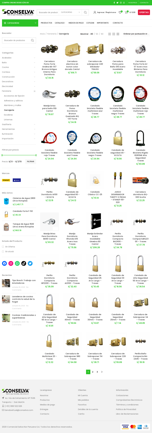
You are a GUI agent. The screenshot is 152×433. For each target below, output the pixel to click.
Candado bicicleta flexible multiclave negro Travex (118, 110)
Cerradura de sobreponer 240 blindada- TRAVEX (95, 65)
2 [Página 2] (92, 372)
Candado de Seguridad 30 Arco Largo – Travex (117, 279)
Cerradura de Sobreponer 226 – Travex (118, 356)
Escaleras (8, 114)
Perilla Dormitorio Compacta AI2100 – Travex (72, 279)
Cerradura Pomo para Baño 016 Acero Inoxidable (117, 65)
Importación (8, 138)
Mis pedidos (83, 400)
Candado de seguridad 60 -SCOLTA (72, 194)
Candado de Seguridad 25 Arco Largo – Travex (94, 279)
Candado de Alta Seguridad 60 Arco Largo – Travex (49, 318)
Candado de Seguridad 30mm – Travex (95, 317)
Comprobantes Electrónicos (129, 400)
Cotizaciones (122, 395)
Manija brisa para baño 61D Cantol (49, 108)
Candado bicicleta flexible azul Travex (72, 153)
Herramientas (8, 129)
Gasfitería (6, 124)
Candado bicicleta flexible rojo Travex (49, 153)
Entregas (44, 409)
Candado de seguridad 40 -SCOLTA (117, 153)
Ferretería (6, 91)
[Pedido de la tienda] (136, 34)
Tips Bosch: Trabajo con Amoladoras (24, 281)
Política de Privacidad (126, 409)
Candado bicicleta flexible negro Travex (95, 153)
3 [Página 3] (97, 372)
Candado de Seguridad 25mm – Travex (117, 317)
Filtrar (30, 162)
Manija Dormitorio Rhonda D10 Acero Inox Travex (72, 239)
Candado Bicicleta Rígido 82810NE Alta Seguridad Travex (140, 155)
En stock (9, 251)
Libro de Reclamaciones (127, 414)
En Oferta (10, 246)
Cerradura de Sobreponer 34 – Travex (140, 317)
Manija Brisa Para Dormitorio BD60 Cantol (49, 236)
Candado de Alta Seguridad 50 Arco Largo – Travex (140, 279)
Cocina (5, 67)
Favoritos (82, 404)
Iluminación (7, 134)
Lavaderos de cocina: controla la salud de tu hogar (23, 299)
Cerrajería (9, 110)
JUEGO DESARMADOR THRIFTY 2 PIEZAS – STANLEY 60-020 (118, 197)
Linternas (8, 119)
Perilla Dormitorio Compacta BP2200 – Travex (49, 279)
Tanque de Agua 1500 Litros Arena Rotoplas (23, 225)
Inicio (42, 34)
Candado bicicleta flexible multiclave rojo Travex (141, 110)
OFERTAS (144, 12)
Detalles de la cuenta (88, 409)
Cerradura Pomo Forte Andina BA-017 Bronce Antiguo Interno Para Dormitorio (49, 68)
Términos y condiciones (127, 404)
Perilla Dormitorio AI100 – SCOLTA (49, 194)
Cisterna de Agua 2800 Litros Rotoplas (24, 199)
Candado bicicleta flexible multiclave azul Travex (95, 110)
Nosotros (44, 395)
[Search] (19, 40)
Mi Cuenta (83, 395)
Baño (4, 62)
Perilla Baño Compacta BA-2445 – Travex (140, 356)
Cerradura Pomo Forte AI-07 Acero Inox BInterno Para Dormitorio (140, 66)
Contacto (44, 414)
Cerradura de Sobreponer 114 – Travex (95, 356)
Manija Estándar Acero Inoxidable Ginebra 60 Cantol (95, 239)
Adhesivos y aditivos (13, 100)
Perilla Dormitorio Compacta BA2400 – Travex (117, 239)
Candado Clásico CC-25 (95, 193)
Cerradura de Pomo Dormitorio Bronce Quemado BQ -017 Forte (72, 112)
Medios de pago (47, 404)
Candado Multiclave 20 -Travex (49, 356)
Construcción (8, 77)
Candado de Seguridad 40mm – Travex (72, 317)
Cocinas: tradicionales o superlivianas (24, 316)
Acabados (6, 57)
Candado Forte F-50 (23, 211)
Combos (6, 72)
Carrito (81, 414)
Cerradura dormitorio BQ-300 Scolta (140, 194)
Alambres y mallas (12, 105)
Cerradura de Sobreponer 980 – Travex (72, 356)
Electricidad (7, 86)
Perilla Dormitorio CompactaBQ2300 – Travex (141, 237)
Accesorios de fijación (14, 95)
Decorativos (7, 81)
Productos (45, 400)
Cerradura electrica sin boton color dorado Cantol (72, 65)
